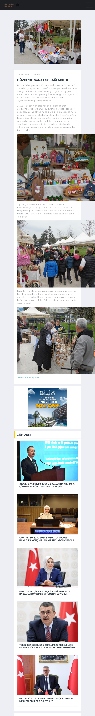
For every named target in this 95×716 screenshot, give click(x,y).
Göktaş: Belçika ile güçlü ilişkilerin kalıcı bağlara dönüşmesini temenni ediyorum (45, 592)
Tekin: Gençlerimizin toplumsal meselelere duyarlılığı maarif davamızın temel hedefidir (47, 646)
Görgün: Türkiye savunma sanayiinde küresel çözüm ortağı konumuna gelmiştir (47, 485)
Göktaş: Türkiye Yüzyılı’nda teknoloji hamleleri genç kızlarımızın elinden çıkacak (46, 539)
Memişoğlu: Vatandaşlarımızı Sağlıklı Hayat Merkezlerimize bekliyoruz (46, 699)
